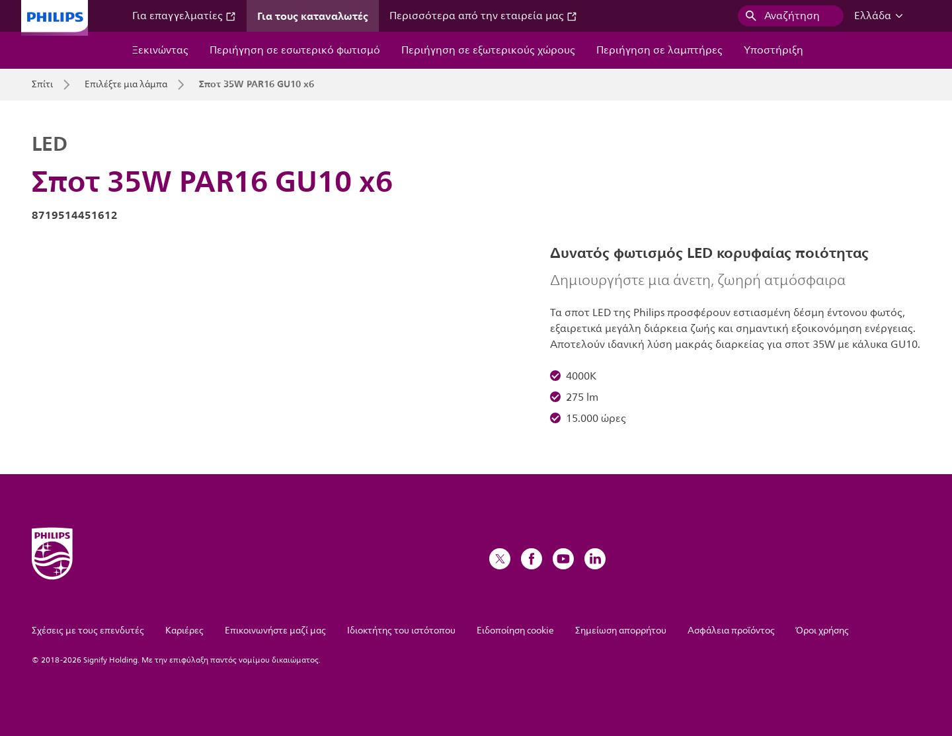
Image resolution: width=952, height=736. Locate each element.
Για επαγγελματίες (184, 16)
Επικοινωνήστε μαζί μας (275, 630)
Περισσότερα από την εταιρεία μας (483, 16)
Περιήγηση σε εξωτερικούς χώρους (488, 50)
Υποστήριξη (773, 50)
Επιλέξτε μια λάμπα (126, 85)
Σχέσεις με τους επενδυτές (88, 630)
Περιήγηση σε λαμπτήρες (659, 50)
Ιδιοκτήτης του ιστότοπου (401, 630)
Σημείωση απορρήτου (620, 630)
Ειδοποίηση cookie (515, 630)
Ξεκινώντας (160, 50)
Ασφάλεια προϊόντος (731, 630)
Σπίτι (42, 85)
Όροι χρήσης (822, 630)
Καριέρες (184, 630)
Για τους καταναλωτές (312, 16)
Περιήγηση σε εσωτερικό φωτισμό (295, 50)
